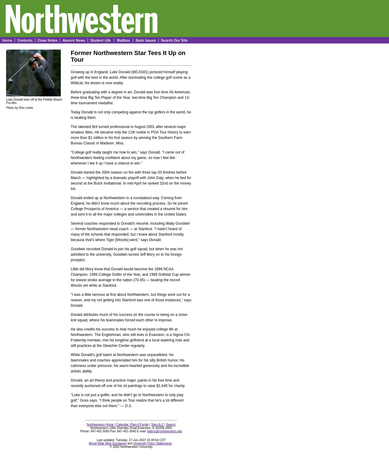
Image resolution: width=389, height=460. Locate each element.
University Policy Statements (152, 443)
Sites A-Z (157, 424)
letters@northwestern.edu (164, 431)
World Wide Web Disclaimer (107, 443)
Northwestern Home (100, 424)
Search (171, 424)
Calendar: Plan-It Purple (132, 424)
